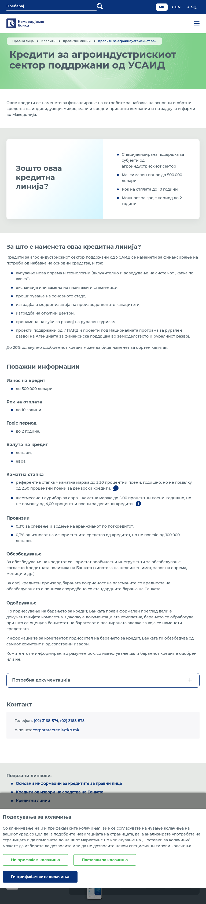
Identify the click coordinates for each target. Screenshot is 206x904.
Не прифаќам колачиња (35, 859)
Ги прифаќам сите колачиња (40, 876)
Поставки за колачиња (105, 859)
